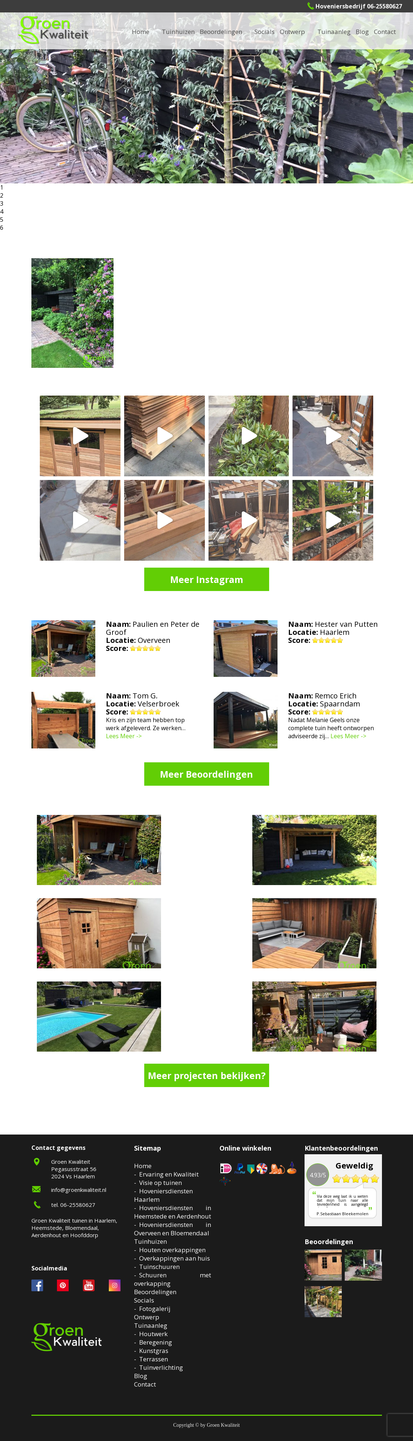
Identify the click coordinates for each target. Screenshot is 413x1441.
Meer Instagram (206, 579)
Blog (362, 31)
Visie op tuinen (160, 1182)
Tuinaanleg (150, 1325)
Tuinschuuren (159, 1266)
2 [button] (1, 195)
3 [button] (1, 203)
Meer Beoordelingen (206, 774)
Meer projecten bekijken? (206, 1075)
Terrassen (153, 1359)
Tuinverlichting (161, 1367)
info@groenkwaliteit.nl (78, 1189)
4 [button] (1, 211)
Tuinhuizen (150, 1241)
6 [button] (1, 228)
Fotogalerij (155, 1308)
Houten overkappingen (172, 1250)
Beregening (155, 1342)
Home (143, 1166)
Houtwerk (153, 1334)
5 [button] (1, 220)
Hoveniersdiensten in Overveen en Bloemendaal (172, 1228)
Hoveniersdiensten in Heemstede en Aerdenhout (172, 1212)
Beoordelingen (221, 31)
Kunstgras (153, 1350)
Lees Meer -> (124, 736)
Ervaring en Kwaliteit (169, 1174)
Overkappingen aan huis (174, 1258)
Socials (144, 1300)
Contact (385, 31)
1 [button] (1, 187)
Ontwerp (292, 31)
